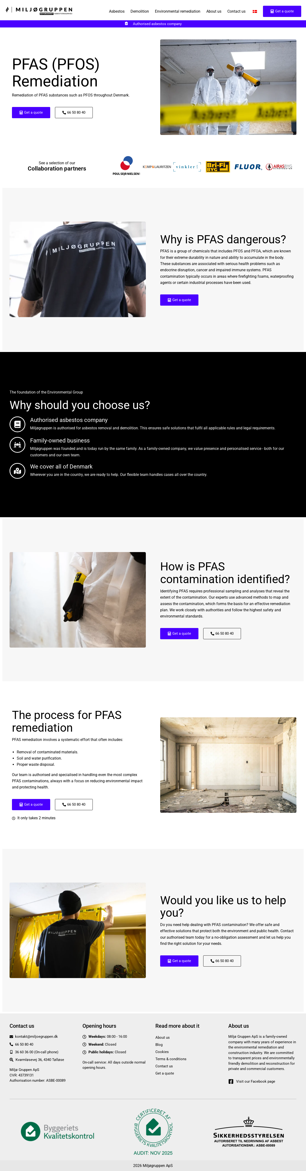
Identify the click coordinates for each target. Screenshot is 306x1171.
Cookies (162, 1051)
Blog (159, 1044)
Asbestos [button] (117, 11)
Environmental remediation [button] (177, 11)
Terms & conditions (170, 1059)
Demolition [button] (140, 11)
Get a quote (164, 1073)
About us (213, 11)
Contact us (236, 11)
